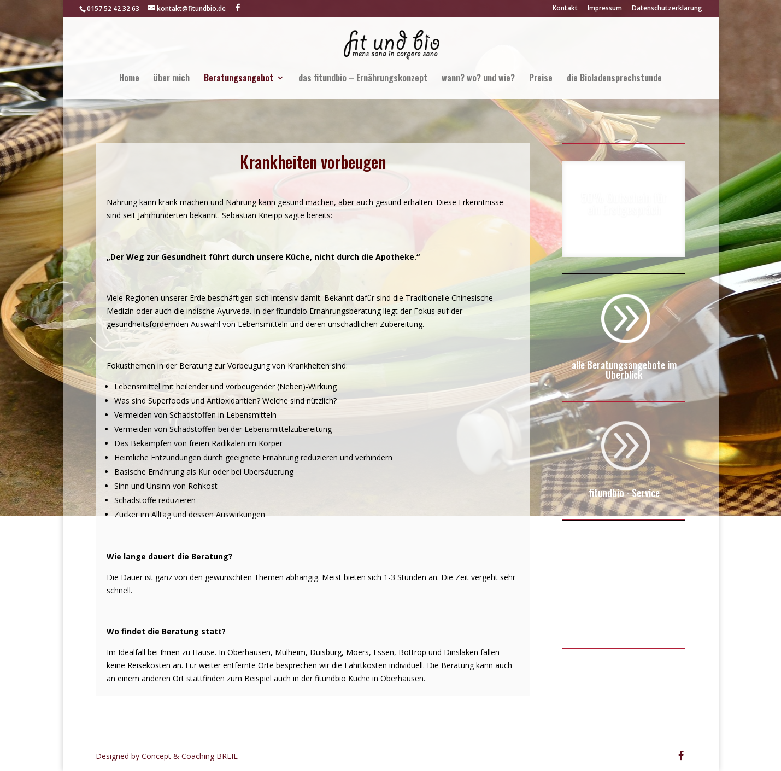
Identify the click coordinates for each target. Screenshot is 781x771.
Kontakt (565, 9)
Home (129, 79)
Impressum (605, 9)
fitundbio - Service (624, 493)
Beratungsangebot (238, 79)
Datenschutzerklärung (667, 9)
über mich (172, 79)
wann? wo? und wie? (478, 79)
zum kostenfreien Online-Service (624, 616)
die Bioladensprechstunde (614, 79)
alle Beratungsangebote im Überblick (624, 370)
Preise (541, 79)
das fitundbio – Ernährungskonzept (362, 79)
